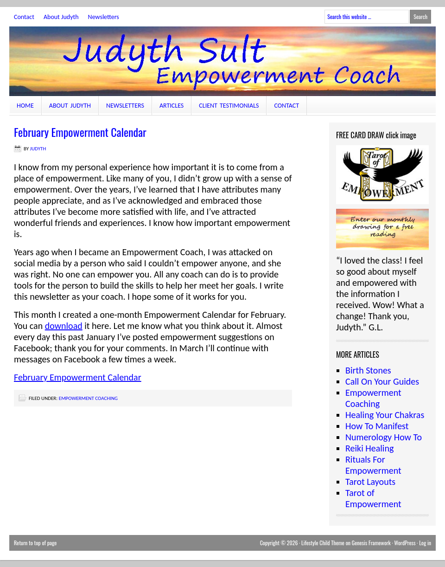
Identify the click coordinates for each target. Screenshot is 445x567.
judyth (38, 149)
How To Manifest (376, 426)
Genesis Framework (371, 543)
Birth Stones (368, 370)
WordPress (404, 543)
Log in (425, 543)
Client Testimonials (229, 106)
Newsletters (103, 17)
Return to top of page (35, 543)
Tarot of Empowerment (373, 498)
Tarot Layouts (370, 481)
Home (25, 106)
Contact (24, 17)
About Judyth (61, 17)
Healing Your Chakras (384, 414)
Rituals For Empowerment (373, 465)
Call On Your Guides (382, 381)
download (64, 325)
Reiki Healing (369, 448)
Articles (171, 106)
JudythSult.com (222, 61)
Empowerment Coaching (88, 398)
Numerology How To (383, 437)
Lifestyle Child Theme (322, 543)
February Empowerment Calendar (77, 377)
